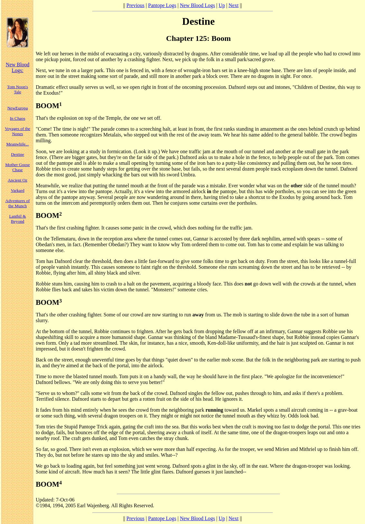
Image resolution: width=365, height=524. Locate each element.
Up (222, 5)
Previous (135, 5)
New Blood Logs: (17, 67)
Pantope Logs (162, 5)
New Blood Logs (197, 5)
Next (234, 5)
